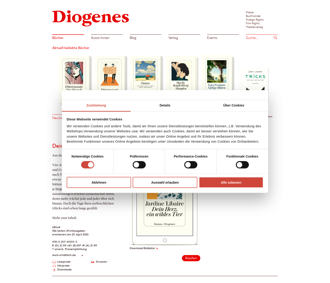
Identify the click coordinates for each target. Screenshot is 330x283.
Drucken (101, 261)
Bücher (57, 37)
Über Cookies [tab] (233, 105)
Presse (249, 12)
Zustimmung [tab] (96, 105)
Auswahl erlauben (165, 182)
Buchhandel (253, 16)
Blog (133, 37)
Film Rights (253, 23)
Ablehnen (99, 182)
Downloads (64, 269)
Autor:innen (100, 37)
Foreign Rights (255, 19)
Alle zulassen (231, 182)
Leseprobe (64, 261)
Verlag (173, 37)
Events (212, 37)
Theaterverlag (254, 27)
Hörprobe (63, 265)
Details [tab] (165, 105)
